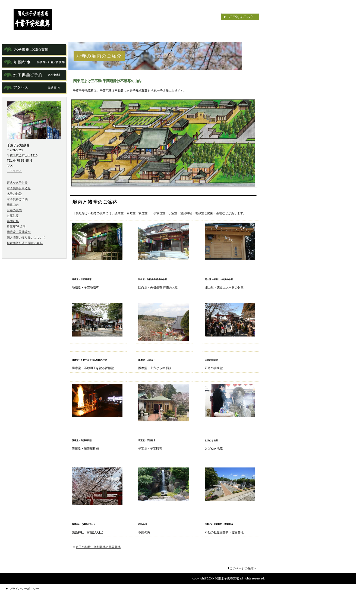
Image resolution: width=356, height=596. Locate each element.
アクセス (34, 88)
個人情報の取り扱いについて (26, 237)
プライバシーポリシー (24, 588)
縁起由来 (13, 204)
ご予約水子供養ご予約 (34, 75)
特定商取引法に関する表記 (25, 243)
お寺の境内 (14, 210)
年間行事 (34, 62)
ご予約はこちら (240, 17)
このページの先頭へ (243, 568)
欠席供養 (13, 215)
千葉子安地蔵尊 (33, 19)
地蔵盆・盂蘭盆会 (19, 231)
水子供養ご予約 (17, 199)
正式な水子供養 (17, 182)
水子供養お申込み (19, 188)
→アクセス (14, 170)
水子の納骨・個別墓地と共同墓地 (98, 547)
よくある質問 (34, 50)
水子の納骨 (14, 193)
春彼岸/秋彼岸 (16, 226)
